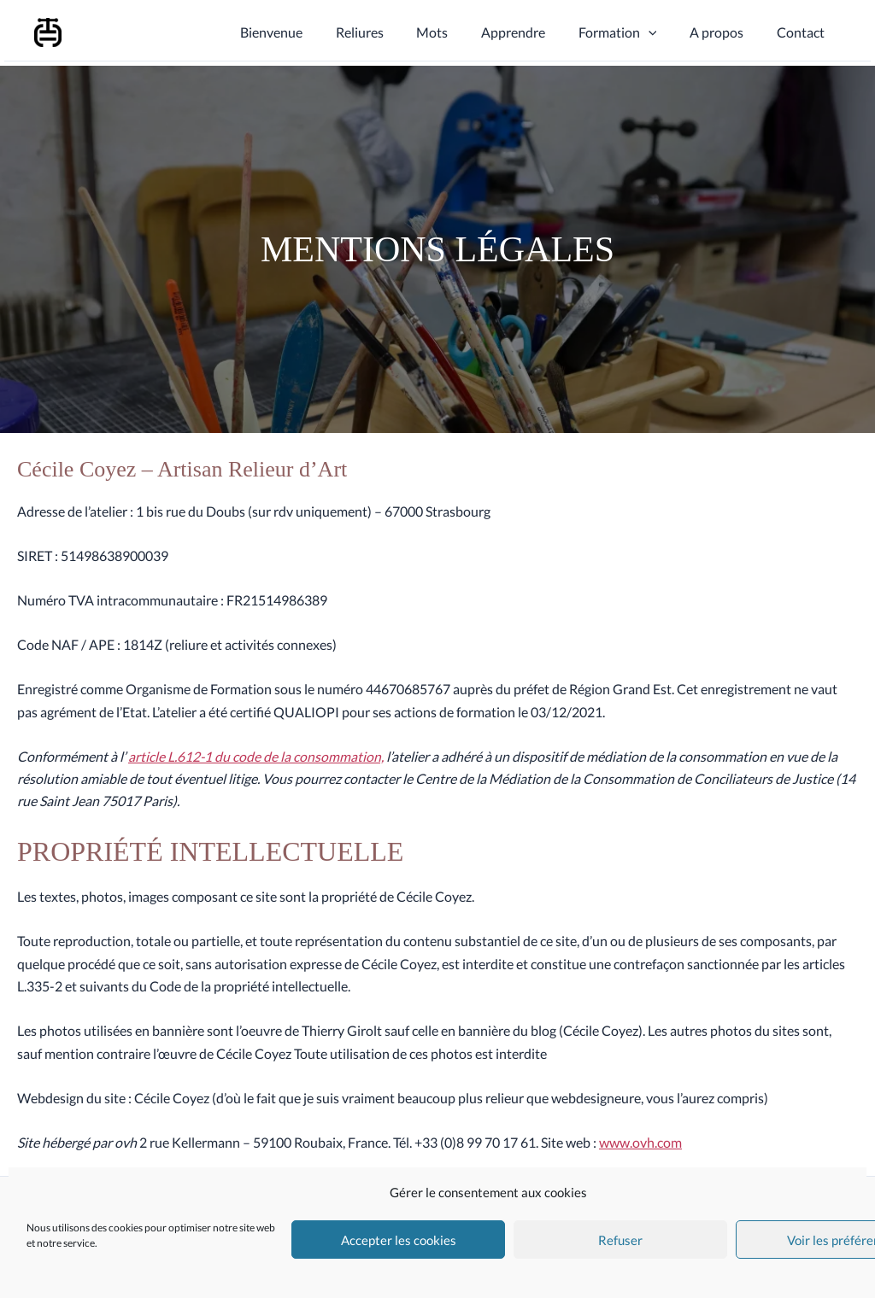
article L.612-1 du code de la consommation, (256, 756)
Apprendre (533, 32)
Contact (803, 32)
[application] (662, 32)
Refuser (620, 1240)
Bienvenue (308, 32)
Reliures (390, 32)
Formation (631, 32)
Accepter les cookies (398, 1240)
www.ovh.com (640, 1142)
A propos (725, 32)
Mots (457, 32)
